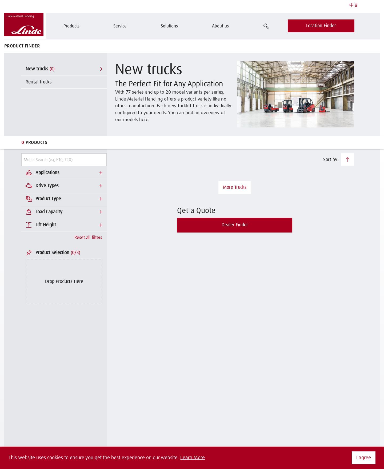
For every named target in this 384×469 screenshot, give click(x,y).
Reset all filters (88, 237)
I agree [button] (363, 457)
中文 (353, 5)
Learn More (192, 457)
